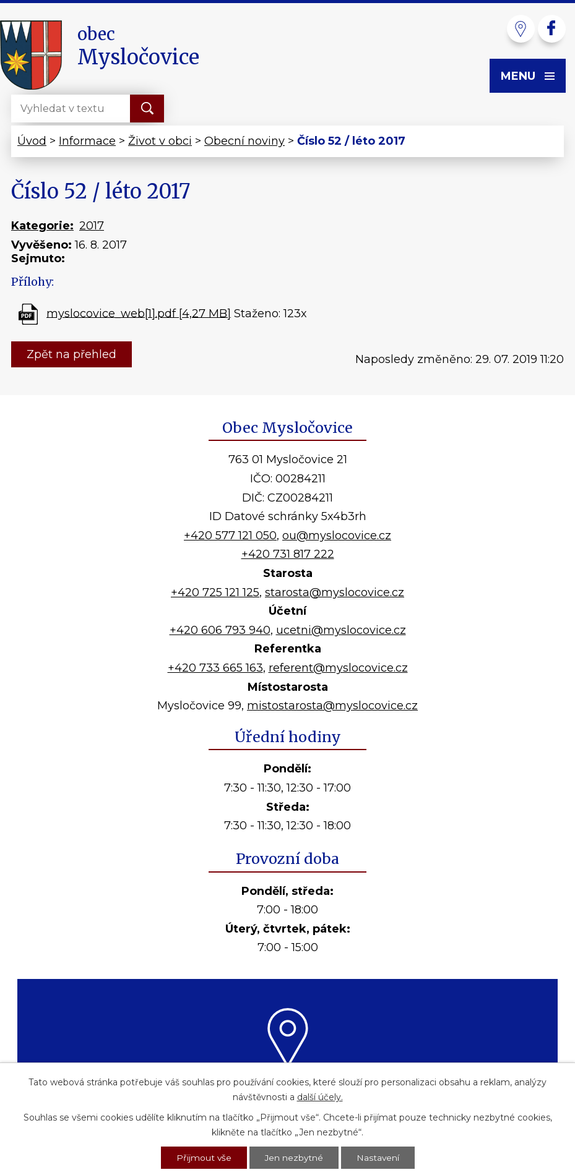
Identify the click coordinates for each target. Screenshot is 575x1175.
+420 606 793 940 (220, 630)
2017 (91, 226)
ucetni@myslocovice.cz (341, 630)
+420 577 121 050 (230, 535)
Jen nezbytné (294, 1157)
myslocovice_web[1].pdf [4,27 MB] (138, 313)
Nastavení (378, 1157)
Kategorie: (42, 226)
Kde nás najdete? (287, 1083)
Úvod (31, 141)
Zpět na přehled (71, 354)
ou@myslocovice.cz (336, 535)
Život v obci (160, 141)
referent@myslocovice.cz (338, 668)
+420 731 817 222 (287, 554)
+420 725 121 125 (215, 592)
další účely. (320, 1095)
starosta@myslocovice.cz (334, 592)
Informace (87, 141)
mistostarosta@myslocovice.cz (332, 705)
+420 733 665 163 (215, 668)
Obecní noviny (244, 141)
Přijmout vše (203, 1157)
